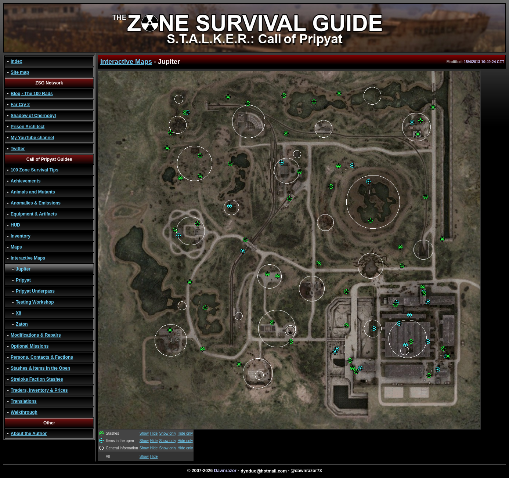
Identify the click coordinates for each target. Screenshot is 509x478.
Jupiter (23, 269)
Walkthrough (24, 412)
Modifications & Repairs (36, 335)
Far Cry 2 (20, 104)
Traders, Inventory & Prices (39, 390)
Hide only (185, 433)
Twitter (18, 148)
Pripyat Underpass (35, 291)
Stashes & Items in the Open (40, 368)
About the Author (29, 433)
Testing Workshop (35, 302)
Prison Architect (27, 126)
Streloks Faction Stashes (37, 379)
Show (144, 433)
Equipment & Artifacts (34, 214)
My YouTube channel (32, 137)
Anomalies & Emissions (36, 203)
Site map (20, 72)
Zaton (22, 324)
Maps (16, 247)
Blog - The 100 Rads (32, 93)
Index (16, 61)
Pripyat (23, 280)
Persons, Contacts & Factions (42, 357)
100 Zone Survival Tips (34, 170)
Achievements (25, 181)
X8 (18, 313)
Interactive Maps (28, 258)
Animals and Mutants (33, 192)
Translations (24, 401)
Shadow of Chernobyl (33, 115)
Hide (154, 433)
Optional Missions (29, 346)
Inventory (20, 236)
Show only (167, 433)
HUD (15, 225)
